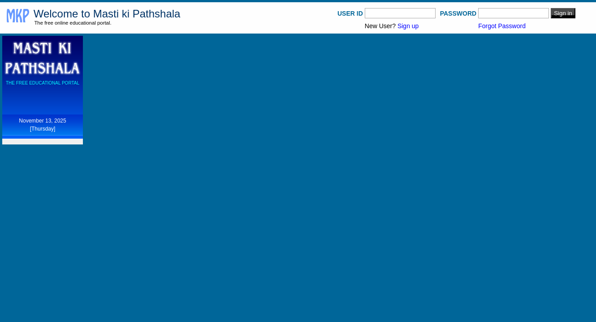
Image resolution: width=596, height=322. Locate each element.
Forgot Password (502, 26)
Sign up (408, 26)
